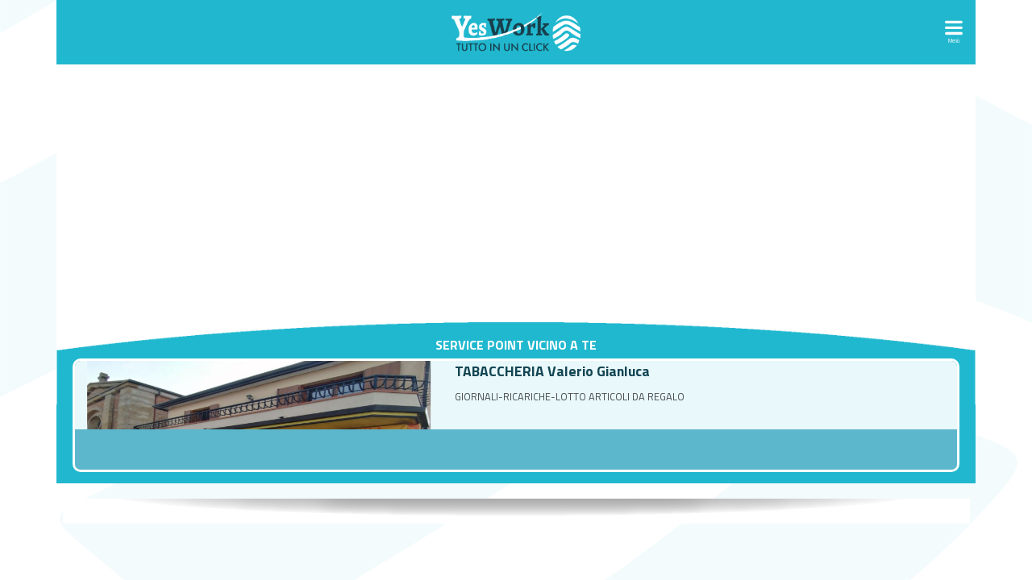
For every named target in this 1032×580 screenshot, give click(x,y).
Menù (953, 40)
